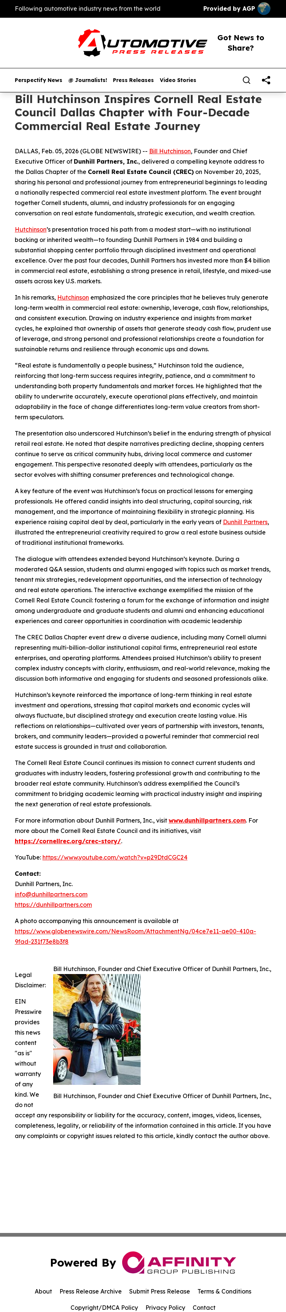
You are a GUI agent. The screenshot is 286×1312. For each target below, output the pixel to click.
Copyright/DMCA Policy (104, 1307)
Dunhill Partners (245, 522)
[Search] (246, 80)
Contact (204, 1307)
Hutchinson (30, 229)
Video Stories (178, 80)
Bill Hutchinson (170, 151)
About (43, 1291)
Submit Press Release (159, 1291)
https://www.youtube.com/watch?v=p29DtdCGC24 (114, 857)
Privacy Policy (165, 1307)
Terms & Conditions (224, 1291)
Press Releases (133, 80)
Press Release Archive (90, 1291)
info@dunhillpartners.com (51, 894)
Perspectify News (38, 80)
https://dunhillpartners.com (53, 904)
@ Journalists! (87, 80)
